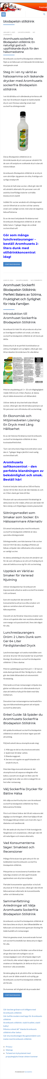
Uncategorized (24, 32)
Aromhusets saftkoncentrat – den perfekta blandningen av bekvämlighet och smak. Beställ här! (23, 470)
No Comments (36, 280)
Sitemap (9, 1050)
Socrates (28, 1072)
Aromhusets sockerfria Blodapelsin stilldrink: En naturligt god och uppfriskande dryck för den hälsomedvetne (21, 45)
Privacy (9, 1046)
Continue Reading (12, 264)
